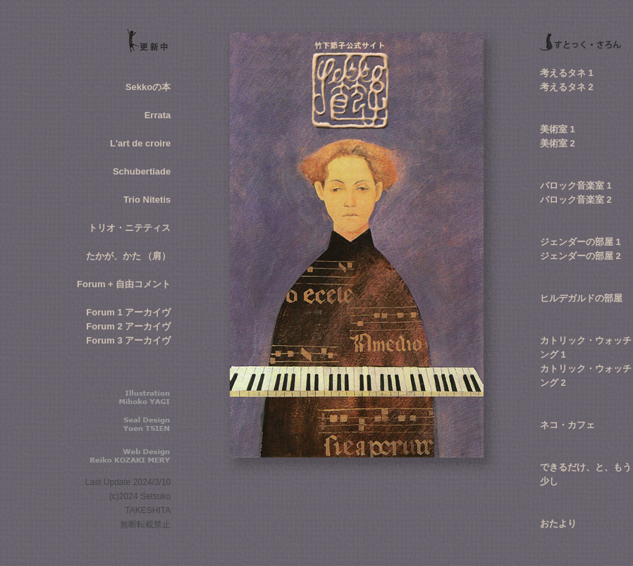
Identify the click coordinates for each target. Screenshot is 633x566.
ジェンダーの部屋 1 (580, 242)
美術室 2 (557, 143)
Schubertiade (142, 171)
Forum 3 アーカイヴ (128, 340)
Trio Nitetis (147, 199)
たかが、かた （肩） (128, 256)
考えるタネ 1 (567, 73)
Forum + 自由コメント (124, 284)
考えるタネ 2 (567, 87)
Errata (158, 115)
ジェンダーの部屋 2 (580, 256)
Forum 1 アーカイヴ (128, 312)
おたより (558, 523)
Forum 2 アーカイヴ (128, 326)
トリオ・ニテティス (129, 227)
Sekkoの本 (148, 87)
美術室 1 (557, 129)
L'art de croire (140, 143)
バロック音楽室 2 (576, 199)
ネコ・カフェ (567, 425)
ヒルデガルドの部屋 (581, 298)
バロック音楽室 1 (576, 185)
